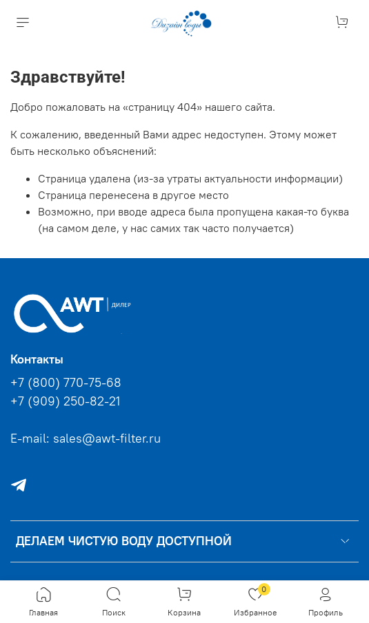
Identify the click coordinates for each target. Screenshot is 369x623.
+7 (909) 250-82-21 (65, 401)
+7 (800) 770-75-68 (65, 382)
